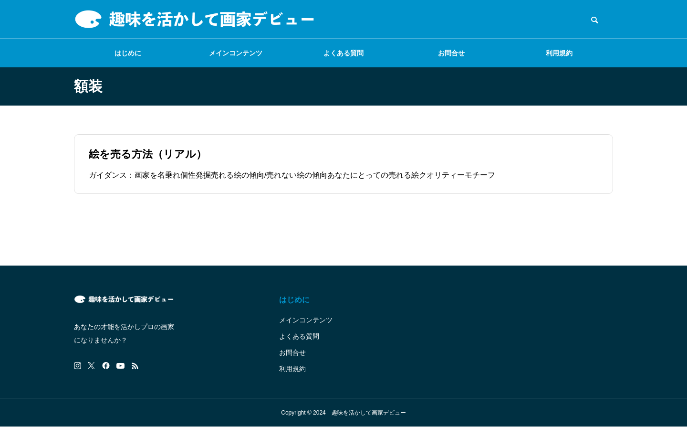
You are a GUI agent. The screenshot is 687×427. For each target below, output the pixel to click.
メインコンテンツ (235, 53)
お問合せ (451, 53)
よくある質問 (343, 53)
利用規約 (559, 53)
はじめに (127, 53)
